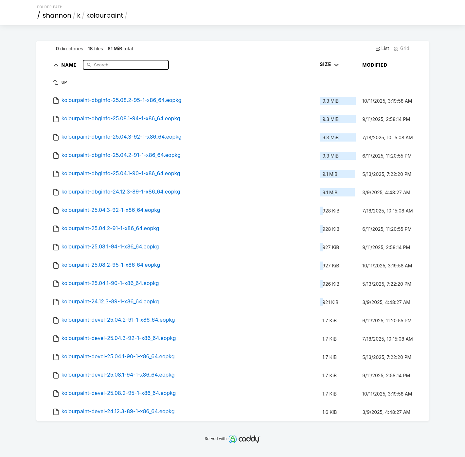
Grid (401, 48)
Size (330, 64)
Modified (374, 65)
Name (70, 64)
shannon (57, 15)
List (382, 48)
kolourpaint (104, 15)
